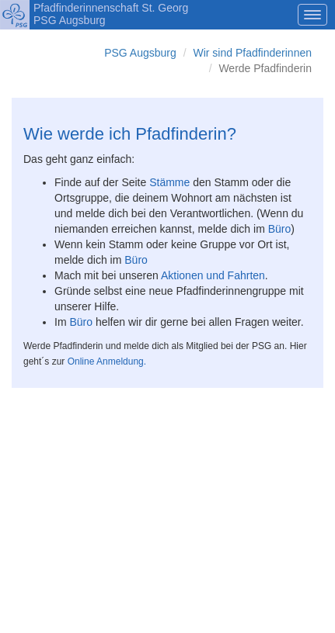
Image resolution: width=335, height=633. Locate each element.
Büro (279, 229)
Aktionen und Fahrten (213, 275)
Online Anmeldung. (105, 361)
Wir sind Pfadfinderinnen (252, 53)
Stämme (169, 182)
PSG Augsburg (140, 53)
